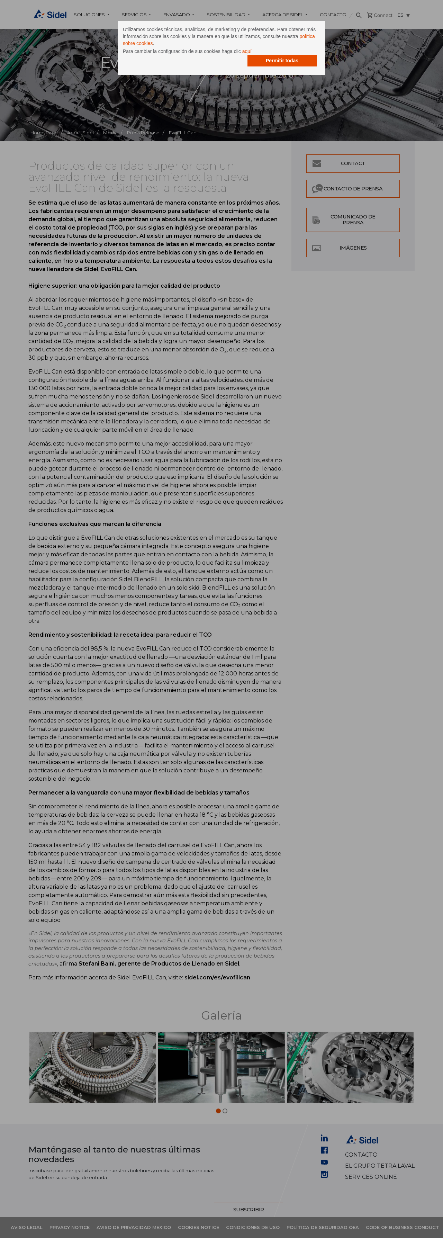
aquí (247, 51)
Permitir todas (282, 60)
